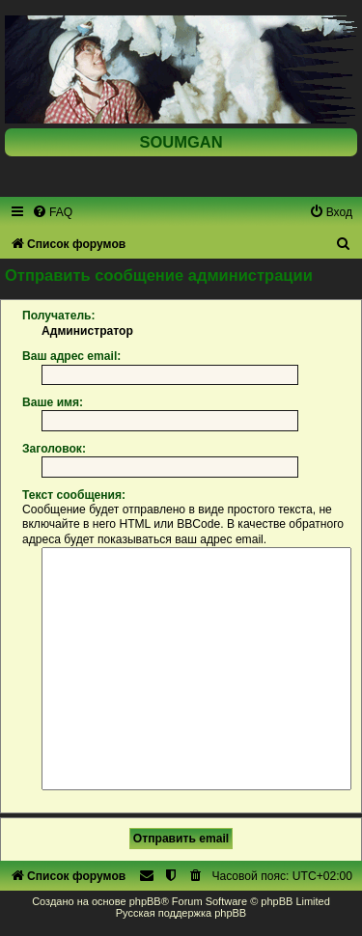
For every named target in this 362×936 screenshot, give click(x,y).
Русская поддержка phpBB (181, 913)
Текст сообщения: (73, 495)
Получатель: (59, 315)
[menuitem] (52, 212)
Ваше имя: (52, 402)
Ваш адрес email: (71, 356)
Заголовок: (54, 448)
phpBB (145, 901)
